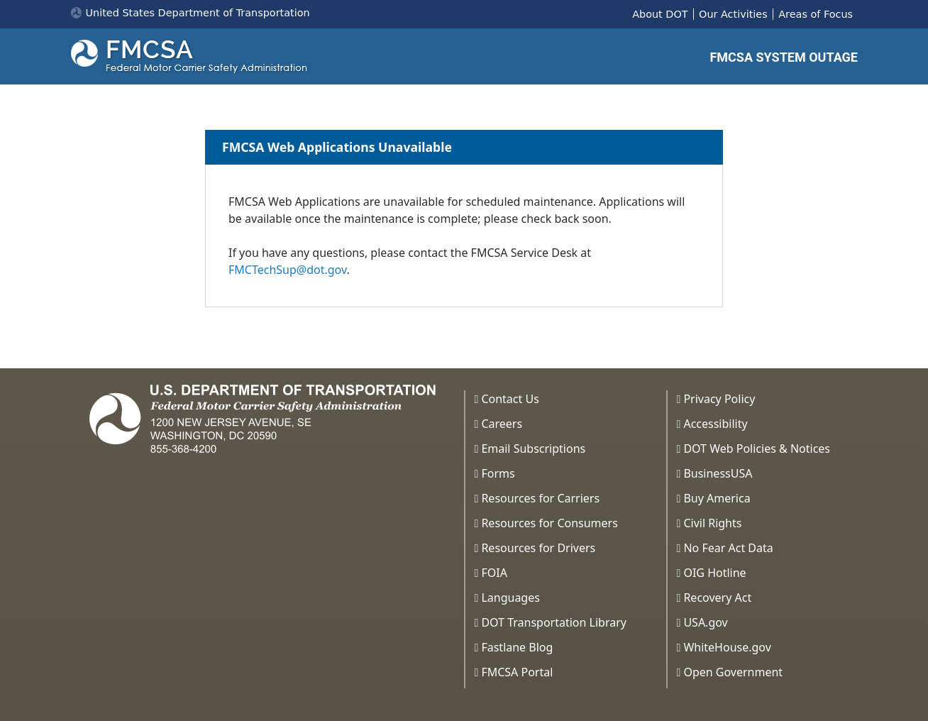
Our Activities (733, 14)
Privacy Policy (719, 399)
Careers (501, 423)
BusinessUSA (717, 473)
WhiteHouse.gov (726, 647)
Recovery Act (717, 597)
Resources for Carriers (540, 498)
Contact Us (509, 399)
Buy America (716, 498)
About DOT (659, 14)
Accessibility (715, 423)
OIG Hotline (714, 572)
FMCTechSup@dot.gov (287, 269)
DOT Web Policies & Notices (756, 448)
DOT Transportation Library (553, 622)
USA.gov (705, 622)
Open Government (733, 672)
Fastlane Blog (517, 647)
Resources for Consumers (549, 523)
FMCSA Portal (517, 672)
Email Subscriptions (533, 448)
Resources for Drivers (538, 548)
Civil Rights (712, 523)
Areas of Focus (815, 14)
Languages (510, 597)
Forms (497, 473)
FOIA (494, 572)
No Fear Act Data (728, 548)
